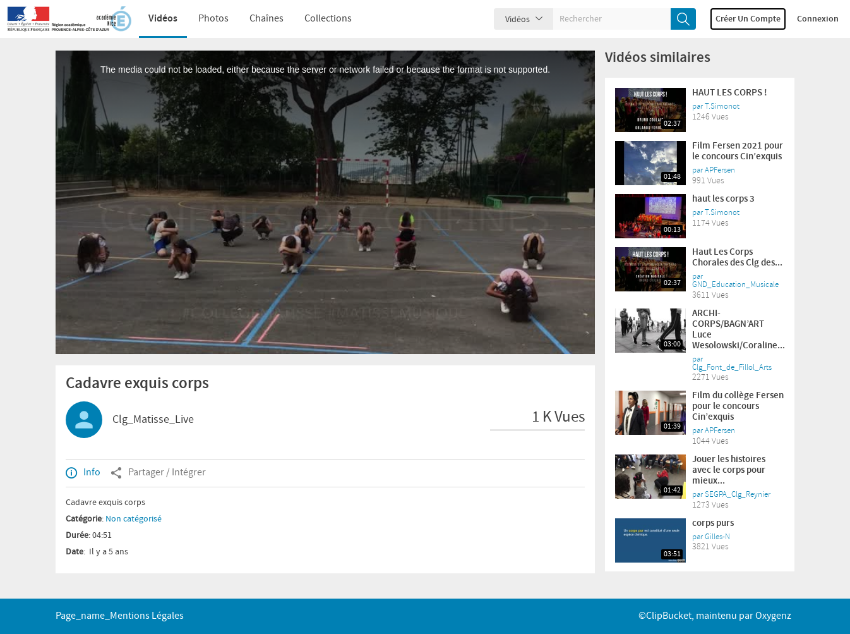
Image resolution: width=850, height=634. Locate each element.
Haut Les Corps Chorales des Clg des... (737, 257)
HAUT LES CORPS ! (729, 93)
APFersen (720, 170)
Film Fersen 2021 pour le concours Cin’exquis (737, 151)
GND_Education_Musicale (735, 284)
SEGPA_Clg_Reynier (737, 494)
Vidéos (162, 18)
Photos (213, 18)
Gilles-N (717, 537)
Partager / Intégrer (158, 473)
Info (83, 473)
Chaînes (266, 18)
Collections (328, 18)
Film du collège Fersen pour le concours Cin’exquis (738, 406)
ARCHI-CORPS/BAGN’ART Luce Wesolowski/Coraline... (738, 329)
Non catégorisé (133, 519)
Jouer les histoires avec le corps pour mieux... (728, 470)
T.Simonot (722, 106)
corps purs (713, 523)
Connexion (818, 19)
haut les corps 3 (723, 199)
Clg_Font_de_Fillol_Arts (732, 367)
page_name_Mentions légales (120, 616)
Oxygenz (773, 616)
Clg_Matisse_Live (153, 419)
